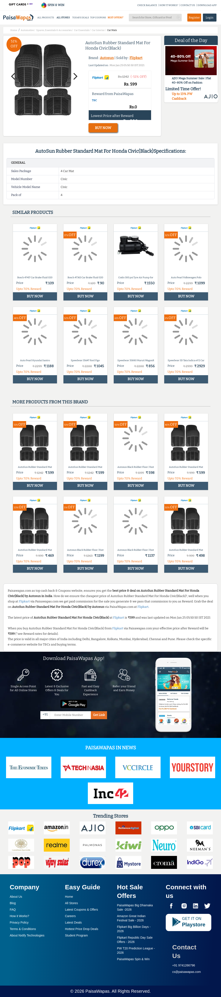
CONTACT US (188, 5)
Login (209, 17)
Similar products (32, 212)
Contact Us (184, 951)
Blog (13, 903)
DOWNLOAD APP (207, 5)
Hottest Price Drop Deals (81, 929)
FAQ (13, 909)
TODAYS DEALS (80, 17)
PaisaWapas (97, 991)
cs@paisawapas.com (186, 972)
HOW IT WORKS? (168, 5)
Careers (70, 916)
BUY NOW (103, 128)
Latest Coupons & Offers (81, 909)
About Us (16, 896)
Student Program (76, 935)
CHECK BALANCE (147, 5)
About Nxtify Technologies (27, 935)
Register (194, 17)
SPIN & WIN (52, 5)
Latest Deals (73, 922)
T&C (94, 100)
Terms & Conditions (23, 929)
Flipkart (135, 58)
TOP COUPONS (98, 17)
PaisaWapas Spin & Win (133, 959)
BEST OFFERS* (115, 17)
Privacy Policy (19, 922)
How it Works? (19, 916)
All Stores (71, 903)
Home (69, 896)
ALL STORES (63, 17)
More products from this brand (50, 401)
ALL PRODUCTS (45, 17)
